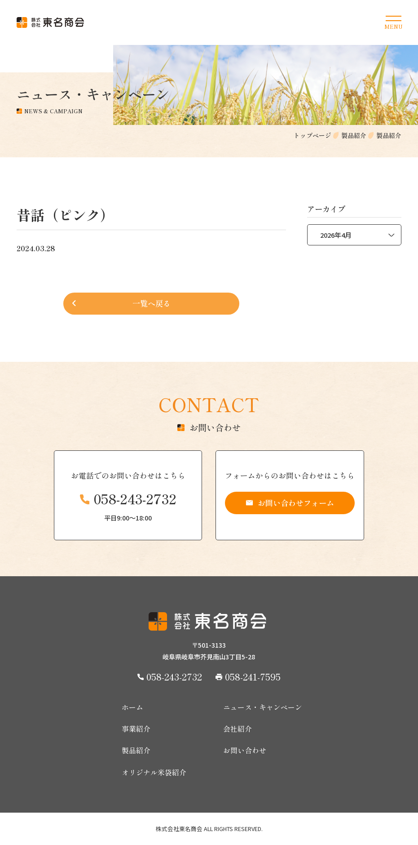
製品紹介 (136, 751)
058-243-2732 (135, 499)
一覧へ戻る (151, 303)
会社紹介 (237, 729)
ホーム (132, 707)
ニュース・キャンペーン (262, 707)
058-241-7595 (253, 676)
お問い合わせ (244, 751)
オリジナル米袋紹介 (154, 773)
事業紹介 (136, 729)
